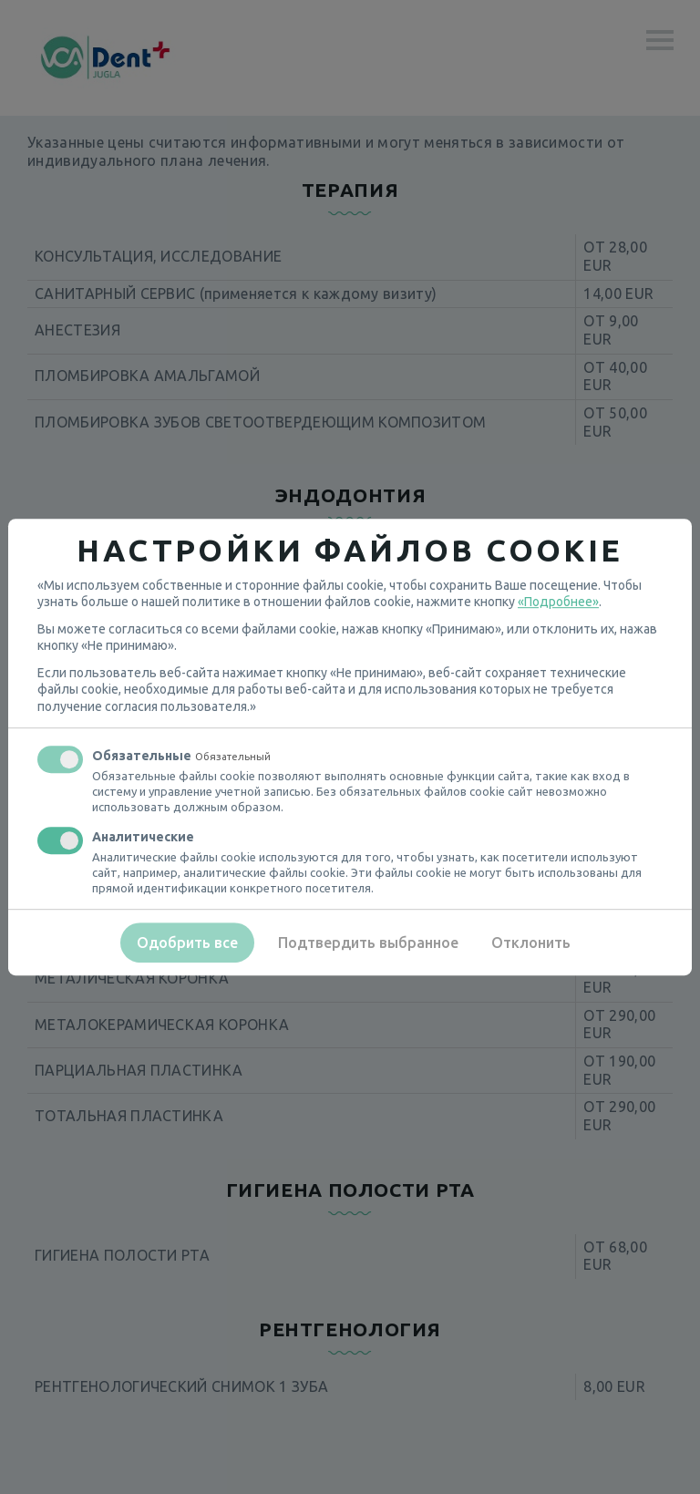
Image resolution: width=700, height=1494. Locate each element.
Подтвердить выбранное (368, 942)
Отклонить (531, 942)
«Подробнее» (558, 601)
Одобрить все (187, 942)
